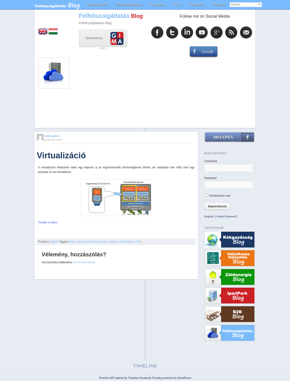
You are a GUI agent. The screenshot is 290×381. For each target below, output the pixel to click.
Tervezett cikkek (97, 4)
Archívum (218, 4)
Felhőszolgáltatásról (128, 4)
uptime (113, 241)
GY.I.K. (177, 4)
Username (210, 161)
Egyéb (54, 241)
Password (210, 178)
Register (209, 216)
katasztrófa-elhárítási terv (92, 241)
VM (137, 241)
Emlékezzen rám (218, 195)
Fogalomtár (197, 4)
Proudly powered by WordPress (171, 378)
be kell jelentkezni (84, 262)
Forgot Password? (226, 216)
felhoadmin (52, 136)
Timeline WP (106, 378)
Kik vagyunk (157, 4)
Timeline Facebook (140, 378)
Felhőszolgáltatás (104, 15)
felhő (72, 241)
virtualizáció (126, 241)
